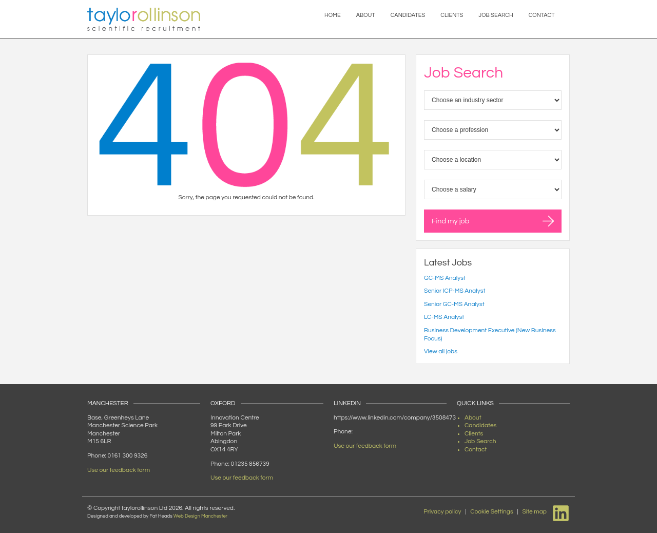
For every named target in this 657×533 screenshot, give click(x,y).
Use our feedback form (118, 470)
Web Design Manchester (200, 516)
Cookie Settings (491, 511)
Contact (542, 15)
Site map (534, 511)
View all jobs (440, 351)
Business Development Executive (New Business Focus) (490, 334)
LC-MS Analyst (444, 317)
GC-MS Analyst (445, 278)
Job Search (495, 15)
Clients (451, 15)
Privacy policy (442, 511)
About (365, 15)
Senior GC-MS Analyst (454, 304)
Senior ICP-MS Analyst (454, 291)
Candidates (408, 15)
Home (332, 15)
